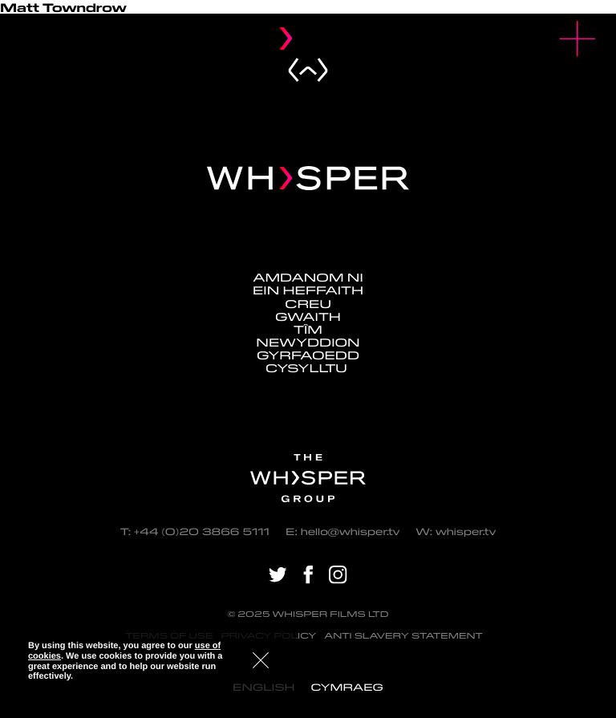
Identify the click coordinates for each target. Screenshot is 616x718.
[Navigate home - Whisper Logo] (308, 178)
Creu (308, 303)
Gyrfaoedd (308, 354)
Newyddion (307, 342)
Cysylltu (308, 367)
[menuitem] (346, 687)
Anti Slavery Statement (403, 636)
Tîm (308, 329)
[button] (578, 39)
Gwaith (308, 316)
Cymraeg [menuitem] (346, 687)
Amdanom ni (308, 277)
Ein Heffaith (308, 289)
